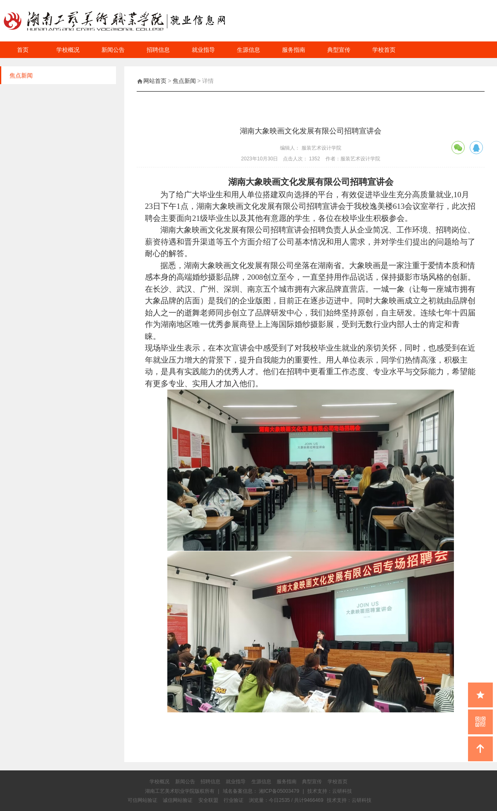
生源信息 (248, 49)
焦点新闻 (184, 80)
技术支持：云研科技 (349, 800)
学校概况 (68, 49)
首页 (23, 49)
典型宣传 (338, 49)
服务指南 (293, 49)
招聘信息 (158, 49)
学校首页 (384, 49)
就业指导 (203, 49)
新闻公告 (113, 49)
